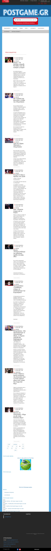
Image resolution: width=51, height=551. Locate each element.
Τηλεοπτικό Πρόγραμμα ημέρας (25, 487)
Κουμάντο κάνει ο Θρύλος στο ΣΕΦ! (19, 175)
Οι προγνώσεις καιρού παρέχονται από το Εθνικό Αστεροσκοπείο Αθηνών (35, 534)
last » (16, 450)
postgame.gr (8, 516)
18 (11, 448)
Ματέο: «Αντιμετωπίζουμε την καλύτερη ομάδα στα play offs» (19, 253)
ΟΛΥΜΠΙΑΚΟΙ (6, 31)
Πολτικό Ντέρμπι (16, 31)
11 (22, 444)
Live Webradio (7, 495)
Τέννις (21, 28)
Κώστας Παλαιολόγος (19, 57)
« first (9, 444)
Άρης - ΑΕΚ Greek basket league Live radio (11, 511)
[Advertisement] (25, 42)
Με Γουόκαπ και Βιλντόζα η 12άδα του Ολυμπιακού (19, 100)
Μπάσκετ (15, 28)
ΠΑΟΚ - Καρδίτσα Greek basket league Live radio (12, 506)
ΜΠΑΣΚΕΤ (17, 61)
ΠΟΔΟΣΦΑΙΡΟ (17, 372)
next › (23, 448)
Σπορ (26, 28)
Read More (16, 90)
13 (12, 446)
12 (8, 446)
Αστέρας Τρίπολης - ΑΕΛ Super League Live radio (12, 501)
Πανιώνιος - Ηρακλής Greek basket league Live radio (13, 508)
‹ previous (15, 444)
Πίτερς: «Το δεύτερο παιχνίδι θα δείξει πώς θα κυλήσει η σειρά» (19, 65)
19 (16, 448)
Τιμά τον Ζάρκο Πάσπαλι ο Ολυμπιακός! (18, 145)
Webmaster (36, 549)
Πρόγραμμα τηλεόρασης (9, 492)
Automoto (33, 28)
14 (16, 446)
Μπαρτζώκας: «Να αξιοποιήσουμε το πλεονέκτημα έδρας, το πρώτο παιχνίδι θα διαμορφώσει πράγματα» (19, 336)
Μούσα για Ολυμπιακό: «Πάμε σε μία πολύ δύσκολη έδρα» (19, 415)
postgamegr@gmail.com (12, 539)
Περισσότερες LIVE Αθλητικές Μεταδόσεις (25, 22)
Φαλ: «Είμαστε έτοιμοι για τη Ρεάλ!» (18, 211)
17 (7, 448)
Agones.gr (45, 1)
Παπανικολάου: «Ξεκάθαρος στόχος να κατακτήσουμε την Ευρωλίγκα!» (19, 289)
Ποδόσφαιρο (7, 28)
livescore (48, 1)
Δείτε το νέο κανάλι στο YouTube (25, 458)
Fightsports (41, 28)
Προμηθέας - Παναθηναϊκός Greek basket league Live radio (14, 503)
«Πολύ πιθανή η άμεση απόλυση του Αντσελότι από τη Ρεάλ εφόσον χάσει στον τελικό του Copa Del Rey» (19, 378)
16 (23, 446)
